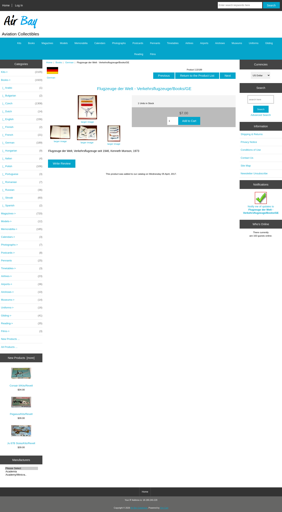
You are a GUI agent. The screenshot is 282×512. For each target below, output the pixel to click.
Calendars (99, 43)
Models (64, 43)
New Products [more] (21, 357)
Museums (237, 43)
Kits (19, 43)
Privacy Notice (249, 142)
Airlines (189, 43)
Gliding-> (21, 315)
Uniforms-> (21, 307)
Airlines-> (21, 276)
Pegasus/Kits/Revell (21, 406)
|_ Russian (21, 190)
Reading (138, 54)
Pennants (155, 43)
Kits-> (21, 72)
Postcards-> (21, 252)
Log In (19, 5)
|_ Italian (21, 158)
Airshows (220, 43)
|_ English (21, 119)
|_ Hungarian (21, 150)
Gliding (269, 43)
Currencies (261, 64)
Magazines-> (21, 213)
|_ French (21, 135)
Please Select (21, 468)
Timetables (173, 43)
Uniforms (253, 43)
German (69, 62)
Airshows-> (21, 292)
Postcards (138, 43)
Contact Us (247, 157)
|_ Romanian (21, 182)
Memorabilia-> (21, 229)
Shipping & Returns (252, 134)
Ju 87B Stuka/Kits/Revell (21, 435)
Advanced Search (261, 114)
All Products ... (9, 346)
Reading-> (21, 323)
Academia (21, 471)
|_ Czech (21, 103)
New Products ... (10, 338)
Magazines (47, 43)
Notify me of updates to (261, 203)
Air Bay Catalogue (139, 508)
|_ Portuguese (21, 174)
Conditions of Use (251, 149)
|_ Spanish (21, 205)
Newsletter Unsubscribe (254, 173)
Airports (204, 43)
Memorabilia (80, 43)
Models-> (21, 221)
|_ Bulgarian (21, 95)
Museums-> (21, 299)
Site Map (246, 165)
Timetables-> (21, 268)
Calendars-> (21, 237)
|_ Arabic (21, 87)
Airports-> (21, 284)
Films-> (21, 331)
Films (153, 54)
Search (260, 87)
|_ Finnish (21, 127)
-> (21, 80)
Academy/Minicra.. (21, 474)
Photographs (119, 43)
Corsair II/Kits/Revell (21, 377)
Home (6, 5)
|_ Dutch (21, 111)
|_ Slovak (21, 197)
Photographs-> (21, 244)
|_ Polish (21, 166)
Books (59, 62)
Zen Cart (164, 508)
